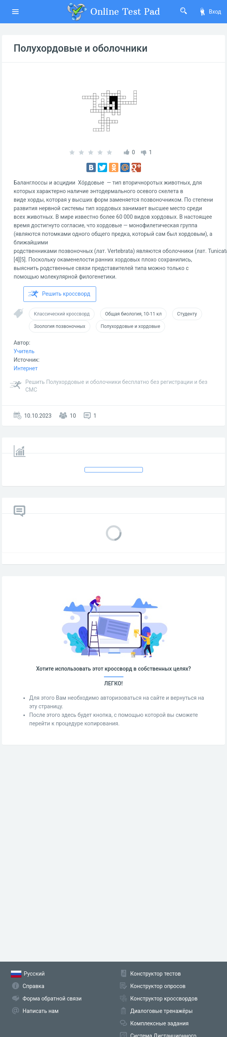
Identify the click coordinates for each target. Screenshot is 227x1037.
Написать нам (40, 1011)
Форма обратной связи (52, 998)
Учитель (24, 351)
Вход (210, 12)
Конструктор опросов (158, 986)
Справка (33, 986)
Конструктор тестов (155, 974)
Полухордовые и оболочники (81, 48)
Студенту (187, 314)
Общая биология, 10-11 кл (133, 314)
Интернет (26, 368)
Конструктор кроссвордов (164, 998)
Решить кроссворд (59, 294)
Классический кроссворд (62, 314)
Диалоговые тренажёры (161, 1011)
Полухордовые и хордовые (130, 326)
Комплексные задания (159, 1023)
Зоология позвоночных (59, 326)
